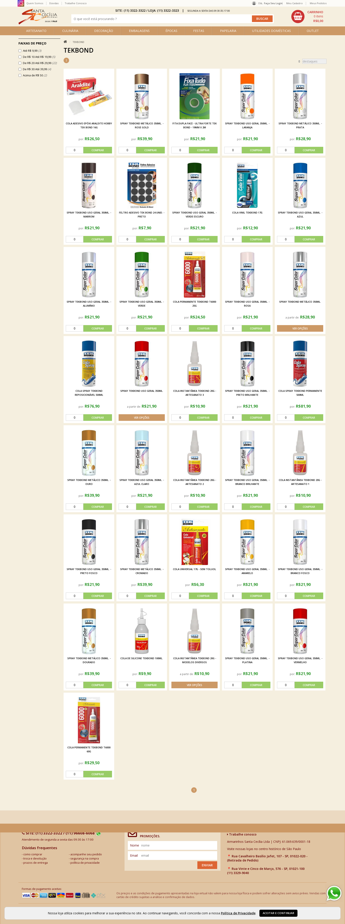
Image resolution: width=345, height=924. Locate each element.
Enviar (207, 865)
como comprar (32, 854)
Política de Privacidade (238, 913)
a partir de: (292, 317)
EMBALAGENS (139, 31)
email (134, 855)
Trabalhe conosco (242, 834)
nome (134, 845)
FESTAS (198, 31)
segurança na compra (84, 858)
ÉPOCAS (171, 31)
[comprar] (89, 150)
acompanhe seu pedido (86, 854)
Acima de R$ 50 (35, 75)
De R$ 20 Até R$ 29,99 (40, 63)
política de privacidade (85, 863)
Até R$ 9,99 (32, 51)
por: (81, 139)
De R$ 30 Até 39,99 (37, 69)
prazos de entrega (35, 863)
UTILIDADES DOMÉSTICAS (271, 31)
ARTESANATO (36, 31)
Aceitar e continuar (278, 913)
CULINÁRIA (70, 31)
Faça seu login (273, 3)
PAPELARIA (228, 31)
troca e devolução (35, 858)
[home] (37, 23)
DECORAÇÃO (103, 31)
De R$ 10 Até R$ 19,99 (39, 57)
